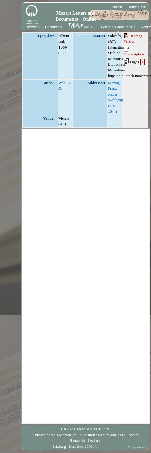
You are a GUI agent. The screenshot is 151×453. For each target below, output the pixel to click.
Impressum (137, 446)
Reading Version (133, 38)
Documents (53, 27)
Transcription (134, 51)
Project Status (81, 27)
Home (31, 27)
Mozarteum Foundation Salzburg (84, 435)
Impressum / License (90, 33)
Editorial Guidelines (116, 27)
